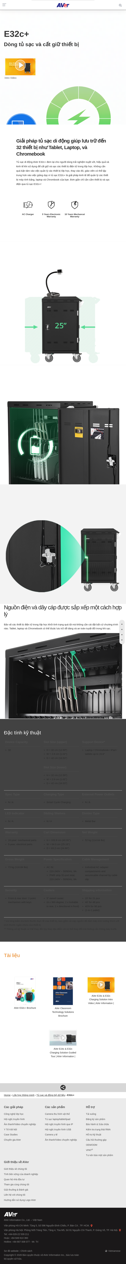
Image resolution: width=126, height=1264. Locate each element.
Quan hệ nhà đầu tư (14, 1179)
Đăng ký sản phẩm (95, 1119)
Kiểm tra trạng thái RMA (98, 1129)
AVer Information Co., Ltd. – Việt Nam (23, 1220)
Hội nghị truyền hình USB (58, 1129)
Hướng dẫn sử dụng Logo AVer (20, 1200)
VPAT (89, 1150)
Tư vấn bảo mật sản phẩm (99, 1155)
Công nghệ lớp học (13, 1114)
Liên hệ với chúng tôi (14, 1194)
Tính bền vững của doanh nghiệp (21, 1174)
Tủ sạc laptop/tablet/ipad (57, 1119)
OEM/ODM (91, 1145)
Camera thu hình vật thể (57, 1114)
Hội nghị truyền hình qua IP (59, 1124)
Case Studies (11, 1134)
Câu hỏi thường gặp (96, 1139)
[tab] (121, 624)
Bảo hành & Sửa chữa (97, 1124)
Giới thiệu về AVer (16, 1162)
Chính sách (26, 1251)
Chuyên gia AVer (12, 1139)
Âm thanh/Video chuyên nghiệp (20, 1124)
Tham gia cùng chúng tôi (16, 1184)
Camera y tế (51, 1134)
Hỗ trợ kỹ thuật (93, 1134)
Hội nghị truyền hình (14, 1119)
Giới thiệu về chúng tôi (15, 1169)
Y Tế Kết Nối (10, 1129)
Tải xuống (91, 1114)
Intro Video (20, 68)
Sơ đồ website (11, 1251)
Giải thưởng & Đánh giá (16, 1189)
